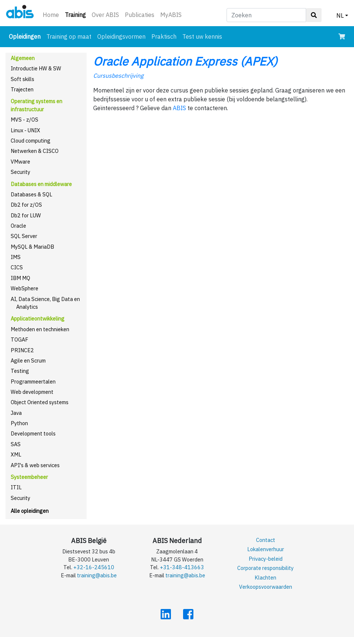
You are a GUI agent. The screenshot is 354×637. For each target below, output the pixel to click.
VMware (20, 161)
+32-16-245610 (93, 567)
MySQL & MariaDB (32, 246)
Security (20, 171)
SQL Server (24, 235)
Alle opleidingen (30, 510)
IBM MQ (20, 277)
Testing (20, 370)
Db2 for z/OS (26, 204)
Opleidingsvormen (121, 36)
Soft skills (22, 79)
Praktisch (163, 36)
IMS (16, 256)
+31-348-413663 (182, 567)
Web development (32, 391)
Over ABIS (105, 14)
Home (51, 14)
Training (77, 14)
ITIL (16, 487)
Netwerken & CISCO (35, 150)
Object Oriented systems (40, 402)
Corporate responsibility (265, 567)
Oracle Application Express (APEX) (185, 61)
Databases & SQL (31, 194)
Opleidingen (26, 36)
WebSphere (24, 288)
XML (16, 454)
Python (19, 423)
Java (16, 412)
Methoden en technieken (40, 329)
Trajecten (22, 89)
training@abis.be (97, 575)
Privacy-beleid (266, 558)
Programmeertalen (33, 381)
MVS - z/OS (24, 119)
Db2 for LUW (26, 215)
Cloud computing (30, 140)
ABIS (179, 108)
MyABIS (171, 14)
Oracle (18, 225)
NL (340, 15)
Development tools (33, 433)
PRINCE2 (22, 350)
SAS (16, 444)
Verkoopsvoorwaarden (265, 586)
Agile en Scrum (28, 360)
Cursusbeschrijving (118, 75)
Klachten (265, 577)
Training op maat (68, 36)
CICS (17, 267)
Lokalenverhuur (265, 549)
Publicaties (139, 14)
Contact (265, 539)
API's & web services (35, 465)
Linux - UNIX (25, 130)
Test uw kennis (202, 36)
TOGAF (19, 339)
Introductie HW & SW (36, 68)
